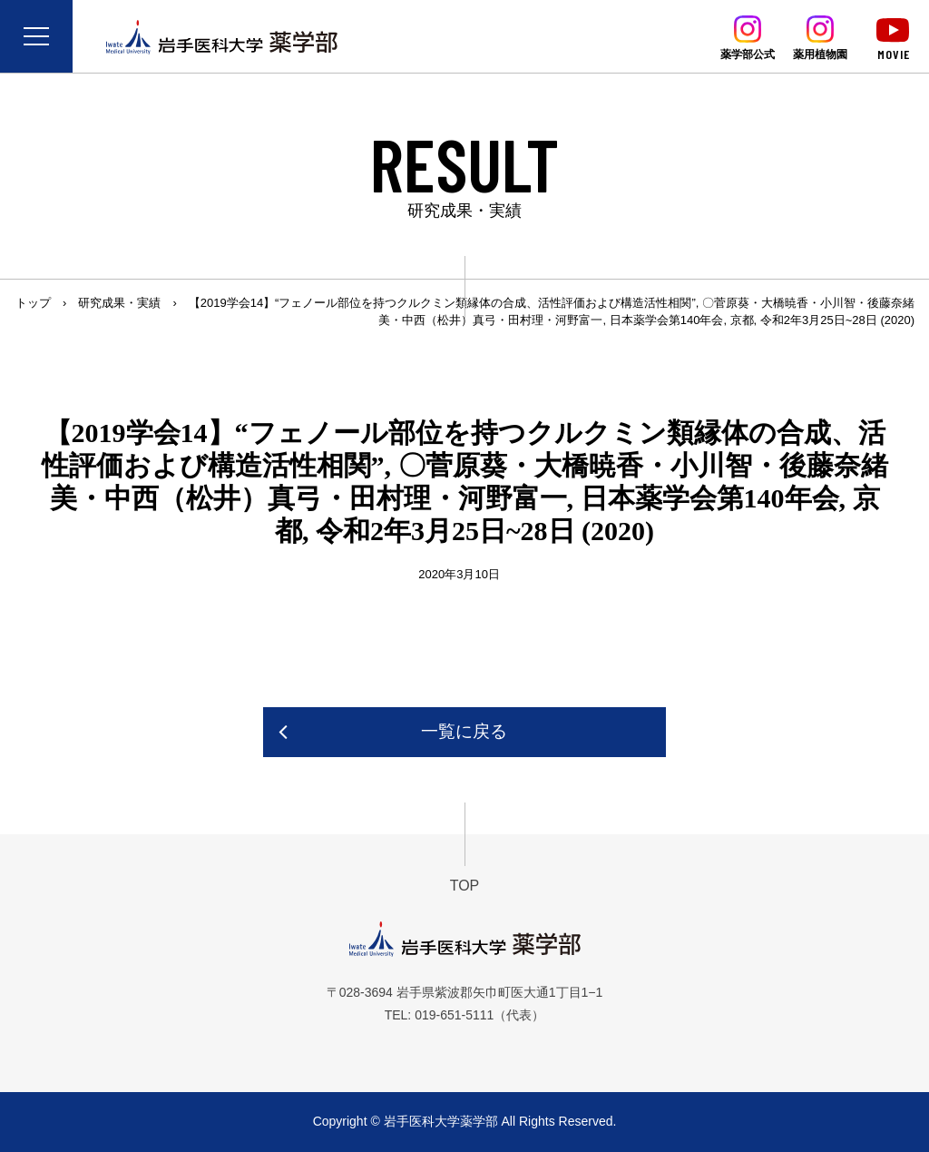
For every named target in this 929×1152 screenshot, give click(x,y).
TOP (465, 885)
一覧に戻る (464, 731)
